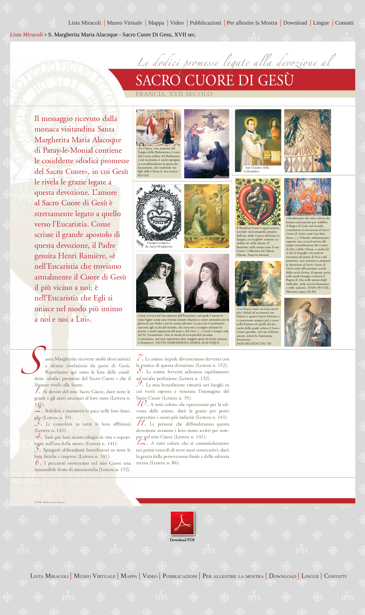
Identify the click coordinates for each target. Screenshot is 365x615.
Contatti (345, 23)
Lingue (322, 23)
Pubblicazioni (206, 23)
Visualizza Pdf (182, 525)
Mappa (156, 23)
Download (295, 23)
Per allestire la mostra (233, 575)
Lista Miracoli (26, 34)
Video (177, 23)
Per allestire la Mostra (253, 23)
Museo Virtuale (125, 23)
